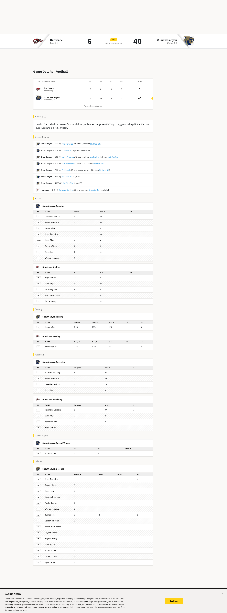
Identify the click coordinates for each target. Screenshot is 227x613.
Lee (49, 249)
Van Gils (50, 451)
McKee (51, 530)
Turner (51, 500)
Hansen (51, 482)
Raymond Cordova (66, 187)
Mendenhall (52, 214)
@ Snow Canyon (166, 40)
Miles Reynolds (67, 141)
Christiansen (52, 293)
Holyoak (52, 518)
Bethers (50, 560)
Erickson (51, 554)
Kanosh (50, 512)
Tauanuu (52, 255)
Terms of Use (10, 609)
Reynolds (51, 232)
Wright (50, 281)
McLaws (51, 419)
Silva (49, 238)
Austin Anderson (68, 154)
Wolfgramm (51, 287)
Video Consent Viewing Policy (45, 609)
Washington (53, 524)
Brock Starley (94, 187)
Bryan (50, 542)
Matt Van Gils (95, 141)
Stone (51, 243)
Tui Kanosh (66, 168)
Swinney (52, 370)
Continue (174, 603)
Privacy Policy (23, 609)
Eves (50, 275)
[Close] (222, 596)
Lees (49, 488)
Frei (50, 226)
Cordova (53, 407)
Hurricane (56, 40)
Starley (50, 299)
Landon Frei (66, 148)
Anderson (52, 220)
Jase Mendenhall (68, 161)
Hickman (52, 494)
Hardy (51, 536)
